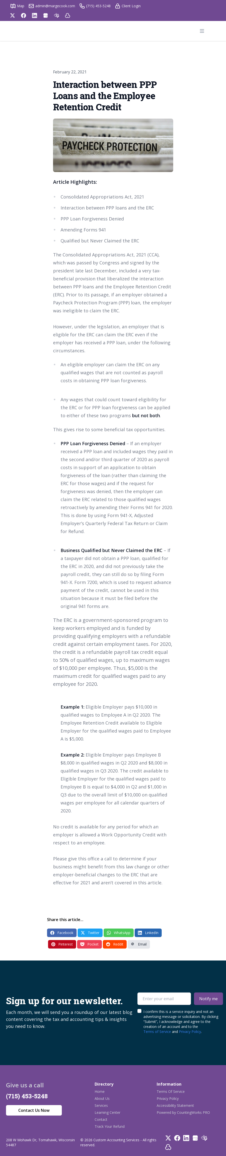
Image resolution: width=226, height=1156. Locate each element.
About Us (102, 1098)
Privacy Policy (190, 1031)
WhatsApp (118, 932)
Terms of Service (157, 1031)
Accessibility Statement (175, 1105)
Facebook (61, 932)
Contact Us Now (34, 1110)
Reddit (114, 944)
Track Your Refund (110, 1126)
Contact (101, 1119)
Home (100, 1091)
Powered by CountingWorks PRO (183, 1112)
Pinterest (62, 944)
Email (139, 944)
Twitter (90, 932)
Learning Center (107, 1112)
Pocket (89, 944)
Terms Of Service (171, 1091)
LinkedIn (148, 932)
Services (101, 1105)
